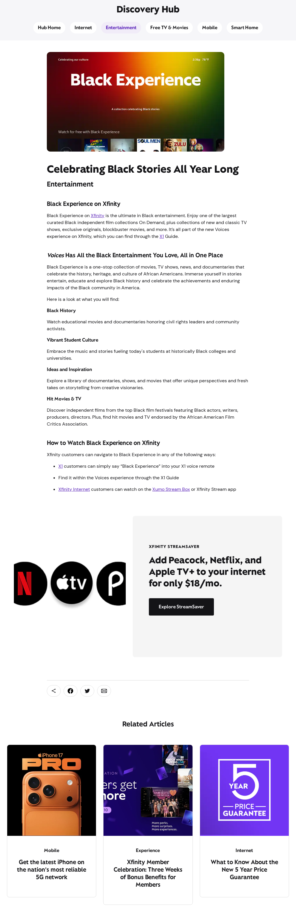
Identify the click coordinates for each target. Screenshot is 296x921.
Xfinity (97, 215)
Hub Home (49, 28)
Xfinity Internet (74, 489)
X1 (162, 236)
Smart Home (244, 28)
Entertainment (121, 28)
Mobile (209, 28)
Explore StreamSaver (181, 607)
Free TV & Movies (169, 28)
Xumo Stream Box (171, 489)
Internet (83, 28)
